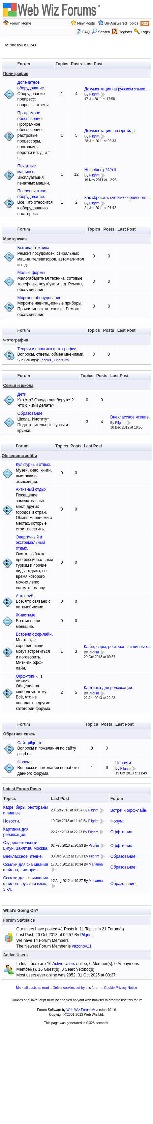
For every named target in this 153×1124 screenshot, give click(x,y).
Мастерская (15, 239)
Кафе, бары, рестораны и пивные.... (117, 646)
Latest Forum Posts (22, 789)
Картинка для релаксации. (108, 687)
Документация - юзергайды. (110, 130)
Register (125, 32)
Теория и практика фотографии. (48, 349)
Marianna (96, 864)
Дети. (23, 394)
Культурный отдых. (33, 464)
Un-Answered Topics (121, 23)
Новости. (123, 763)
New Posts (86, 23)
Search (101, 32)
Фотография (15, 340)
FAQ (86, 32)
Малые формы (31, 272)
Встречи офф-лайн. (34, 634)
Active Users (15, 955)
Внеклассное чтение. (130, 417)
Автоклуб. (25, 596)
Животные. (26, 615)
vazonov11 (81, 946)
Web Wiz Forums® (80, 1010)
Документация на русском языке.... (117, 89)
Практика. (62, 360)
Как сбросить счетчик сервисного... (117, 197)
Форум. (24, 762)
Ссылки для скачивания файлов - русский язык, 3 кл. (25, 884)
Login (145, 32)
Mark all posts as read (32, 988)
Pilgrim (94, 94)
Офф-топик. (27, 676)
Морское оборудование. (40, 297)
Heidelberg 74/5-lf (100, 169)
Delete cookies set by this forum (76, 988)
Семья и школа (18, 385)
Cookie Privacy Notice (120, 988)
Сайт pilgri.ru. (30, 742)
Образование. (31, 413)
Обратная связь (19, 734)
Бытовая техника (34, 247)
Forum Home (20, 23)
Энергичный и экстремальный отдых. (30, 543)
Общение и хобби (19, 455)
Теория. (46, 360)
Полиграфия (16, 73)
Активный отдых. (32, 489)
